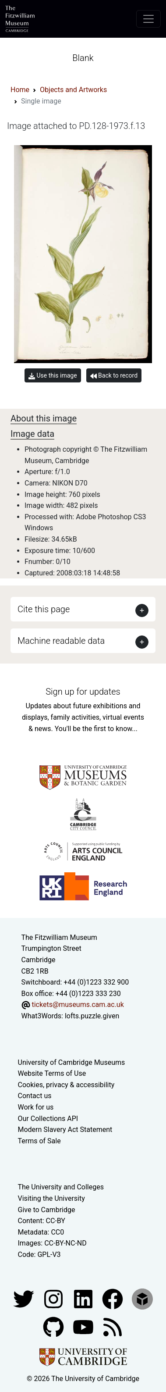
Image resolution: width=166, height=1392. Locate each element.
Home (20, 90)
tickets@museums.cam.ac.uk (78, 1004)
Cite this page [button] (44, 609)
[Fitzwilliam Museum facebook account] (84, 1298)
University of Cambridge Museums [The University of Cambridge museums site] (71, 1062)
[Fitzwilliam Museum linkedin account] (113, 1298)
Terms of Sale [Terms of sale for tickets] (39, 1141)
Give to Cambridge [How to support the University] (46, 1210)
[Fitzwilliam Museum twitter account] (24, 1298)
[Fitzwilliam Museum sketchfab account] (142, 1298)
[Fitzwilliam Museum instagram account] (54, 1298)
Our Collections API (48, 1118)
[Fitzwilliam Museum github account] (54, 1326)
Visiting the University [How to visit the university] (51, 1198)
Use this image (52, 375)
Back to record (114, 375)
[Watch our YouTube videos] (84, 1326)
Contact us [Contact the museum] (35, 1096)
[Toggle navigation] (148, 19)
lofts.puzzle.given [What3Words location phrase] (92, 1016)
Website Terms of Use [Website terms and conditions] (52, 1073)
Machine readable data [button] (61, 640)
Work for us (36, 1107)
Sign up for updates (83, 691)
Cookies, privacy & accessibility (66, 1085)
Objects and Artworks (73, 90)
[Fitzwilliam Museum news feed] (113, 1326)
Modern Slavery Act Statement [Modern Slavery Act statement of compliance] (65, 1129)
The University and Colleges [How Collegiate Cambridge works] (61, 1187)
